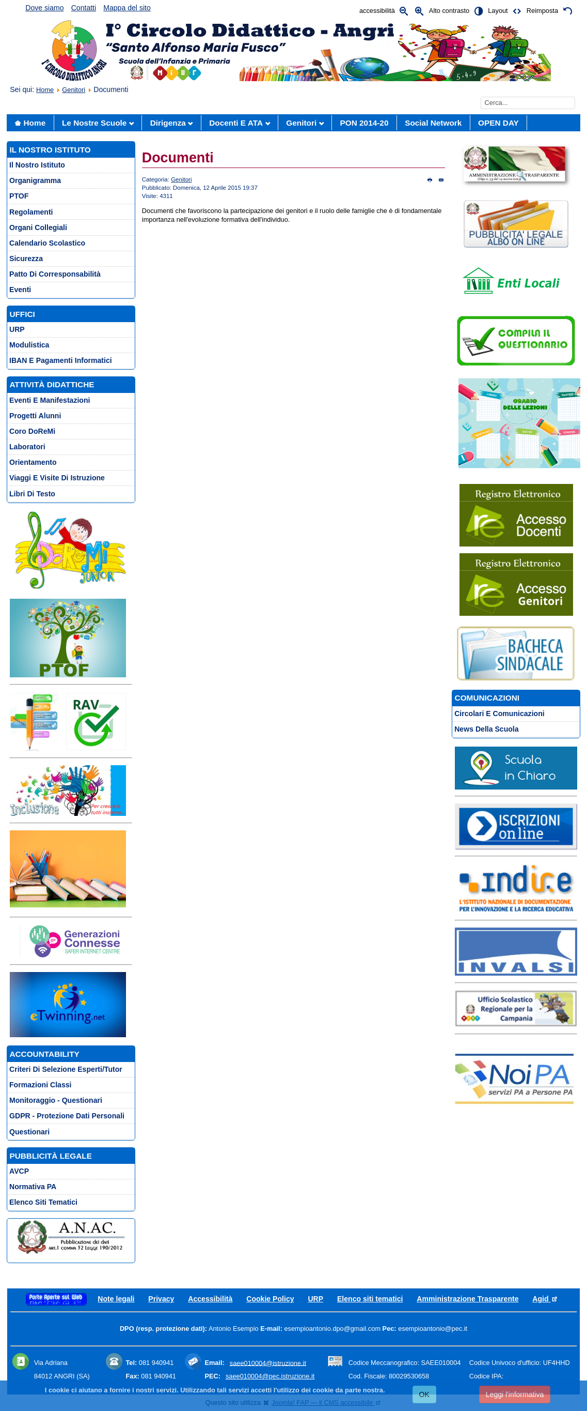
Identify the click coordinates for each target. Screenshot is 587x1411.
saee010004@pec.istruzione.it (270, 1376)
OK (424, 1394)
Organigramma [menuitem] (35, 180)
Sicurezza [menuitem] (26, 258)
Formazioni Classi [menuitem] (40, 1085)
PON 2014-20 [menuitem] (364, 122)
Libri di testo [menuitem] (32, 494)
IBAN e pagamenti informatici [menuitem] (60, 360)
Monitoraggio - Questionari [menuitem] (55, 1100)
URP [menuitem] (17, 329)
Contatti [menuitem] (84, 8)
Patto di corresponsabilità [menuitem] (55, 274)
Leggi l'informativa (515, 1394)
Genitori (73, 90)
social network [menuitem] (433, 122)
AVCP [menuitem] (19, 1171)
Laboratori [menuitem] (27, 447)
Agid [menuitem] (545, 1299)
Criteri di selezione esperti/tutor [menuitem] (65, 1069)
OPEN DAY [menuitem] (498, 122)
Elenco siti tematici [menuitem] (43, 1202)
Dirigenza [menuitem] (168, 122)
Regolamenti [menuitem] (31, 212)
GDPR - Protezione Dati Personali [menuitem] (66, 1116)
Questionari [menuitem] (29, 1132)
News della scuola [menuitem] (486, 729)
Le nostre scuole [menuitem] (94, 122)
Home (45, 90)
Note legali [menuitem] (116, 1299)
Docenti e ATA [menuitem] (236, 122)
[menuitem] (56, 1299)
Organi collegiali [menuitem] (38, 227)
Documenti (178, 157)
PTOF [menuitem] (18, 196)
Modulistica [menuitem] (29, 345)
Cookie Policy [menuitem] (270, 1299)
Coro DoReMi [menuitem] (32, 431)
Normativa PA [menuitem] (32, 1186)
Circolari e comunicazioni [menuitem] (499, 713)
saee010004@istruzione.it (268, 1363)
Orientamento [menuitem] (33, 462)
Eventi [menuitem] (20, 289)
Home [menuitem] (35, 122)
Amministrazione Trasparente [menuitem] (467, 1299)
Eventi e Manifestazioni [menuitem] (49, 400)
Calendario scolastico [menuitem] (47, 243)
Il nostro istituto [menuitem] (37, 165)
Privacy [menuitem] (161, 1299)
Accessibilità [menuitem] (210, 1299)
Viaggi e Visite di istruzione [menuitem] (57, 478)
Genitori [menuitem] (301, 122)
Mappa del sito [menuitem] (127, 8)
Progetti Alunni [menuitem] (35, 416)
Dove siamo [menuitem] (44, 8)
